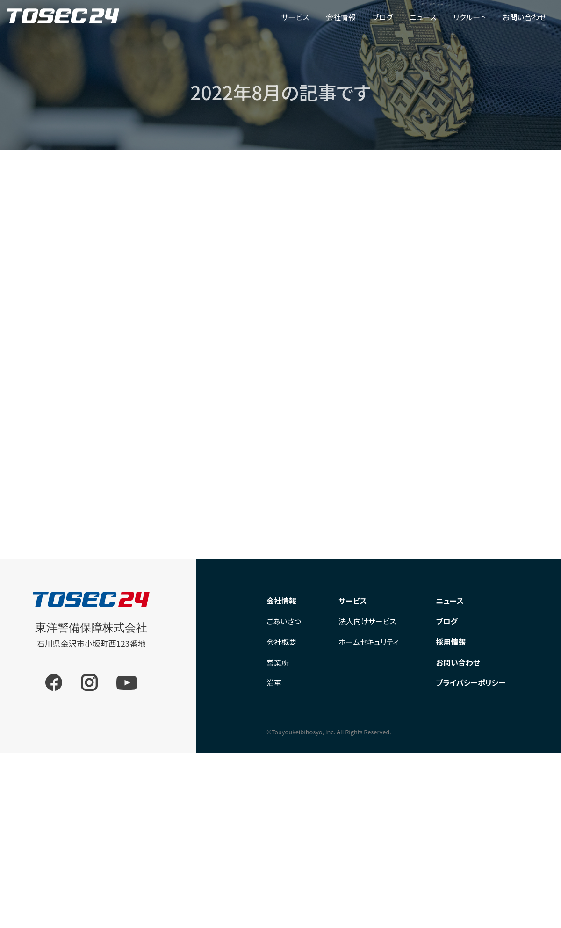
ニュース (423, 16)
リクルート (469, 16)
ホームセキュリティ (368, 641)
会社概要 (281, 641)
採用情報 (451, 641)
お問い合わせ (525, 16)
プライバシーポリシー (471, 682)
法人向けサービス (367, 621)
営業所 (277, 662)
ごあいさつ (283, 621)
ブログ (382, 16)
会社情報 (341, 16)
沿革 (273, 682)
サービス (295, 16)
